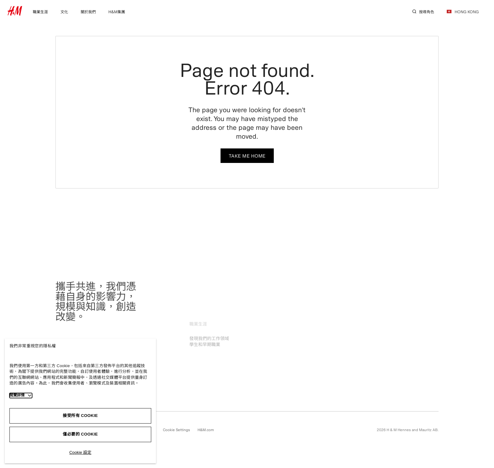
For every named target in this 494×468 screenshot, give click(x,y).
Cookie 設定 (80, 452)
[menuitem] (40, 11)
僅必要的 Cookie (80, 434)
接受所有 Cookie (80, 415)
